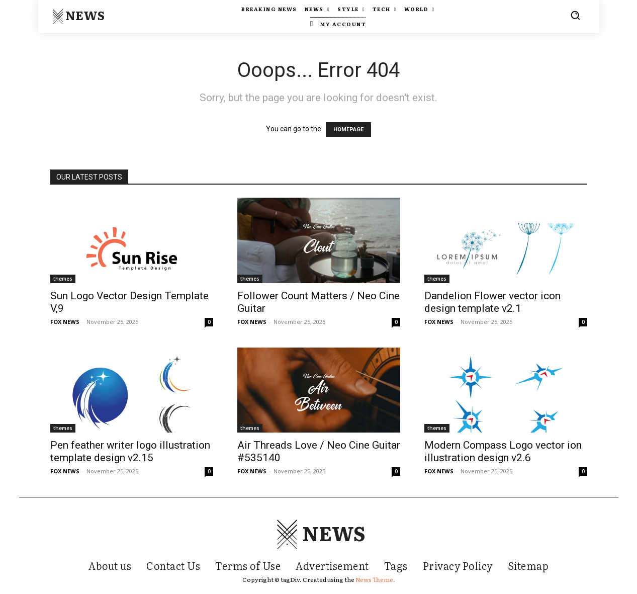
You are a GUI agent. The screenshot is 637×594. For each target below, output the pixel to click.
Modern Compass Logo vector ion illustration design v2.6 (503, 451)
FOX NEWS (64, 321)
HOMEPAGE (348, 129)
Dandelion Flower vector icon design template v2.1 (492, 302)
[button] (575, 15)
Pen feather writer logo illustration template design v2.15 (130, 451)
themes (62, 278)
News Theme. (375, 579)
